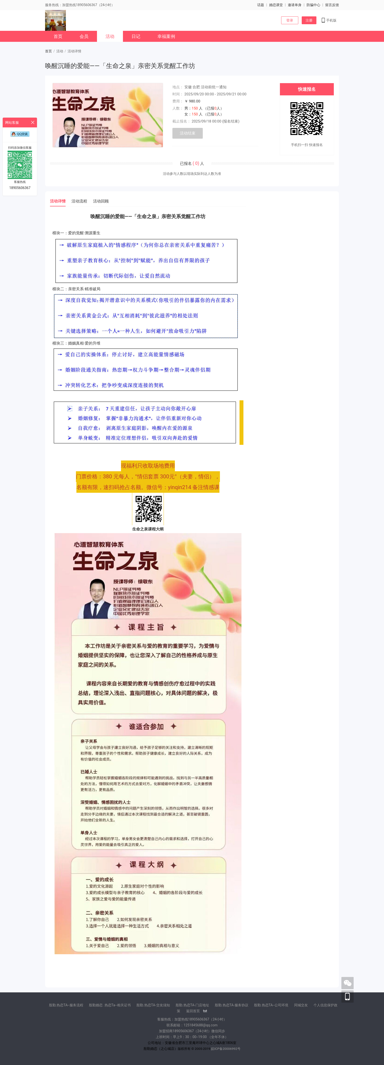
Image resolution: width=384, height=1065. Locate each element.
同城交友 (301, 1005)
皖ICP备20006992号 (225, 1049)
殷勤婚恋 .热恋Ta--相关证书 (110, 1005)
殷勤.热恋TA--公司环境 (271, 1005)
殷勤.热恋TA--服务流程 (66, 1005)
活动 (110, 36)
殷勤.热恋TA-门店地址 (192, 1005)
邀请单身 (294, 5)
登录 (289, 20)
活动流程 (79, 201)
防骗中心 (313, 5)
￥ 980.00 (192, 101)
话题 (260, 5)
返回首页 (193, 1011)
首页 (58, 36)
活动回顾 (101, 201)
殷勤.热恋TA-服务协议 (231, 1005)
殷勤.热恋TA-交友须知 (153, 1005)
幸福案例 (166, 36)
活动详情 (58, 201)
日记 (136, 36)
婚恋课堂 (276, 5)
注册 (309, 20)
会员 (84, 36)
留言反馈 (332, 5)
